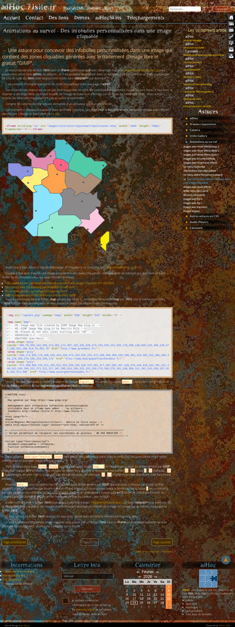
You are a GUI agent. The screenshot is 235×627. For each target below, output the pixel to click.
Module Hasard (191, 69)
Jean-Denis (24, 625)
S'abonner (87, 589)
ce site (55, 114)
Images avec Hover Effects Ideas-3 (201, 146)
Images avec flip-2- (193, 199)
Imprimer (154, 551)
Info (145, 551)
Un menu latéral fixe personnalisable (203, 174)
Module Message (192, 40)
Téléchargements (145, 17)
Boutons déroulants (194, 195)
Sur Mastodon (12, 580)
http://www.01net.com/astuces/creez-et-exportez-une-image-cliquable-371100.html (59, 283)
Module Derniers (192, 62)
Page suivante (162, 542)
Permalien (167, 551)
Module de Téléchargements (198, 91)
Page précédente (14, 542)
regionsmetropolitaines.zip (142, 70)
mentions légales (85, 609)
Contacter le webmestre (19, 571)
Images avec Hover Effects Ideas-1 (201, 154)
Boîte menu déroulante (195, 191)
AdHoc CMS (224, 625)
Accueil (11, 17)
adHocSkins (108, 17)
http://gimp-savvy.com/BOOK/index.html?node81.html (40, 295)
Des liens (59, 17)
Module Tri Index (192, 77)
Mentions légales (14, 575)
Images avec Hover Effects (197, 187)
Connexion (222, 9)
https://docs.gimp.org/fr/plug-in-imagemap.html (36, 291)
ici (40, 475)
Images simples (191, 211)
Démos (82, 17)
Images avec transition (195, 207)
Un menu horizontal (194, 166)
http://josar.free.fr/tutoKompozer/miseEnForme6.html (40, 287)
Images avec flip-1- (193, 203)
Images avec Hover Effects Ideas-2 (201, 150)
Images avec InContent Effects (199, 158)
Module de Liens (192, 99)
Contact (34, 17)
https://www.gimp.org (121, 267)
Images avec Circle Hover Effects (200, 162)
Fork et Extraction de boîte (197, 106)
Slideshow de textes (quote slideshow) (203, 55)
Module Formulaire (193, 47)
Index (138, 551)
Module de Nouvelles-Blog (197, 84)
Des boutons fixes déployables (199, 170)
